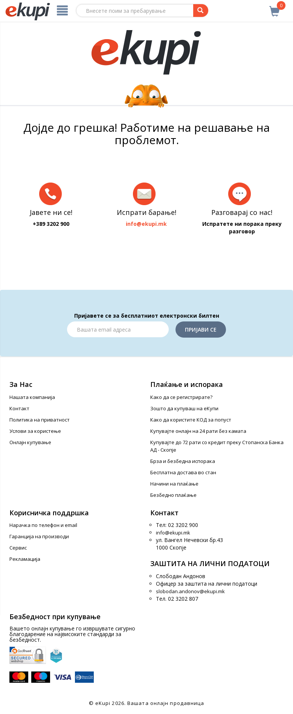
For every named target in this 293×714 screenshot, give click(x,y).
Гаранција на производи (39, 536)
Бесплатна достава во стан (183, 472)
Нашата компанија (32, 397)
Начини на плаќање (174, 483)
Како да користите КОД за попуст (190, 419)
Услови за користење (35, 431)
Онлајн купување (30, 442)
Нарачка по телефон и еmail (43, 525)
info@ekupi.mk (173, 532)
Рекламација (24, 559)
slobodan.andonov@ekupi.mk (190, 591)
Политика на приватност (39, 419)
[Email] (118, 329)
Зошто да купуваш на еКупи (184, 408)
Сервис (18, 547)
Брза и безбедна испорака (182, 461)
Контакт (19, 408)
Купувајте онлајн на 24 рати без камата (198, 431)
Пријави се (201, 329)
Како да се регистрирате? (181, 397)
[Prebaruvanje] (200, 10)
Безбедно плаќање (173, 495)
